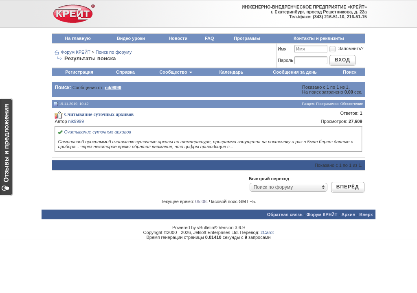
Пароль (285, 60)
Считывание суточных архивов (97, 131)
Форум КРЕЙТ (75, 52)
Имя (282, 48)
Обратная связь (285, 214)
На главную (77, 38)
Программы (247, 38)
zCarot (267, 232)
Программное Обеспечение (339, 104)
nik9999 (76, 121)
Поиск (349, 72)
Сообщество (176, 72)
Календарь (231, 72)
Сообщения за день (294, 72)
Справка (125, 72)
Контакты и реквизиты (319, 38)
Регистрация (79, 72)
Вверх (366, 214)
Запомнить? (346, 48)
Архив (348, 214)
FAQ (209, 38)
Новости (178, 38)
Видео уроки (131, 38)
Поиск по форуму (114, 52)
